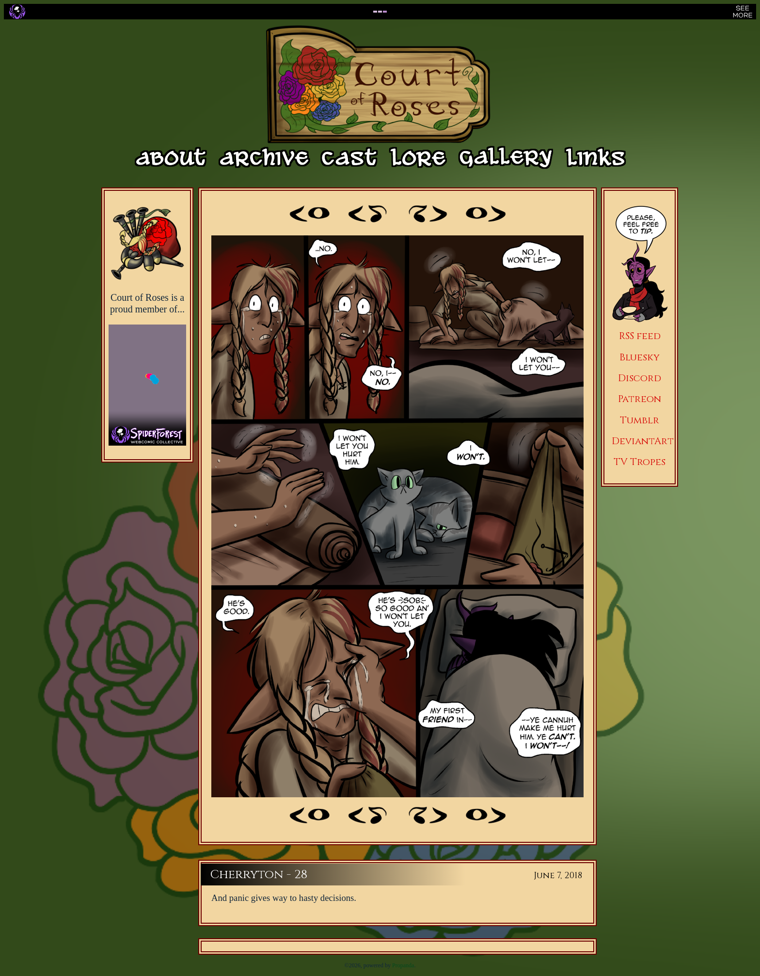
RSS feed (640, 335)
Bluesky (639, 357)
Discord (639, 378)
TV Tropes (639, 461)
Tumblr (639, 420)
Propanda (403, 965)
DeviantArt (643, 441)
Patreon (639, 398)
